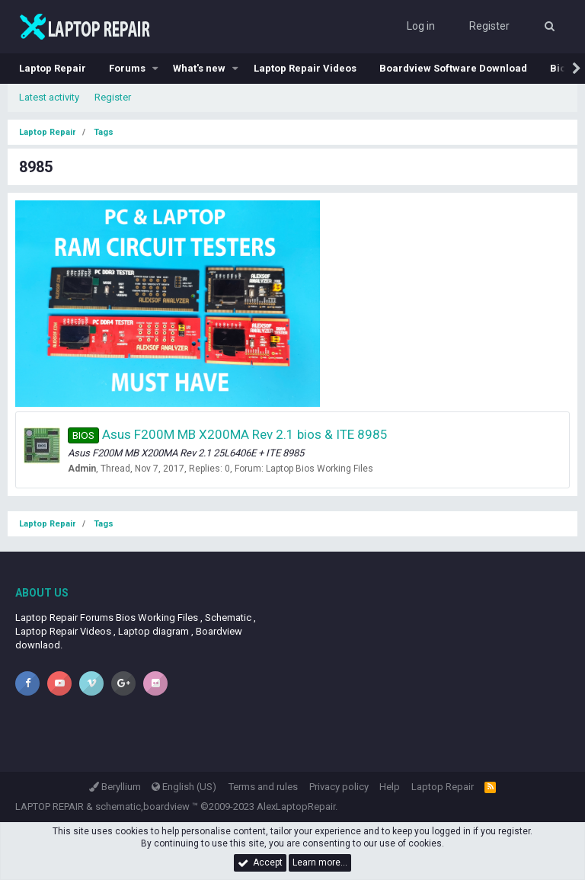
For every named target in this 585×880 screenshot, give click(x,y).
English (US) (184, 786)
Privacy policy (339, 786)
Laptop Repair (52, 68)
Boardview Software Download (453, 68)
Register (112, 97)
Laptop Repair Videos (305, 68)
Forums (127, 68)
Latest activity (49, 97)
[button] (155, 68)
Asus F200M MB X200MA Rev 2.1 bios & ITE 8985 (228, 434)
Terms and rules (263, 786)
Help (389, 786)
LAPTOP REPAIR (49, 806)
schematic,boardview (142, 806)
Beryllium (115, 786)
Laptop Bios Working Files (319, 468)
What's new (199, 68)
